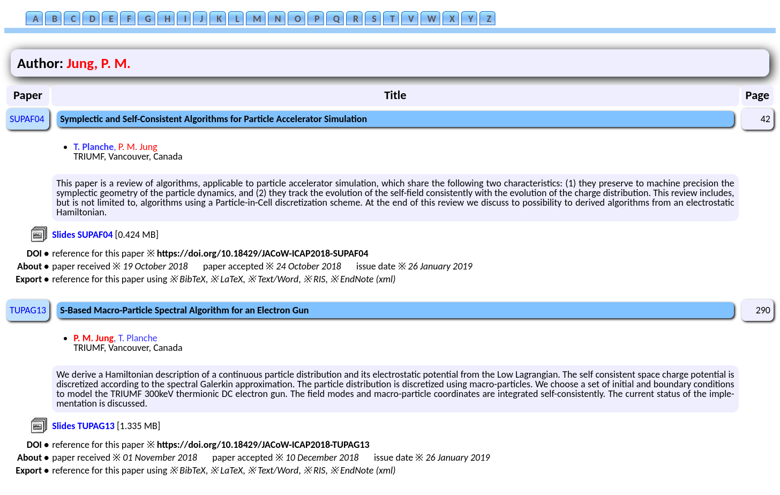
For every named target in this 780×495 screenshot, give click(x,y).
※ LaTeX (226, 279)
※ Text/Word (273, 279)
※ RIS (314, 279)
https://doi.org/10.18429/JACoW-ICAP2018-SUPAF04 (263, 253)
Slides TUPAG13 (83, 426)
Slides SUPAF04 (82, 235)
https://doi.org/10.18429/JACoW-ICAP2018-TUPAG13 (263, 445)
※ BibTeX (187, 279)
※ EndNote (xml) (363, 279)
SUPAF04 (27, 119)
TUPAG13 (28, 310)
